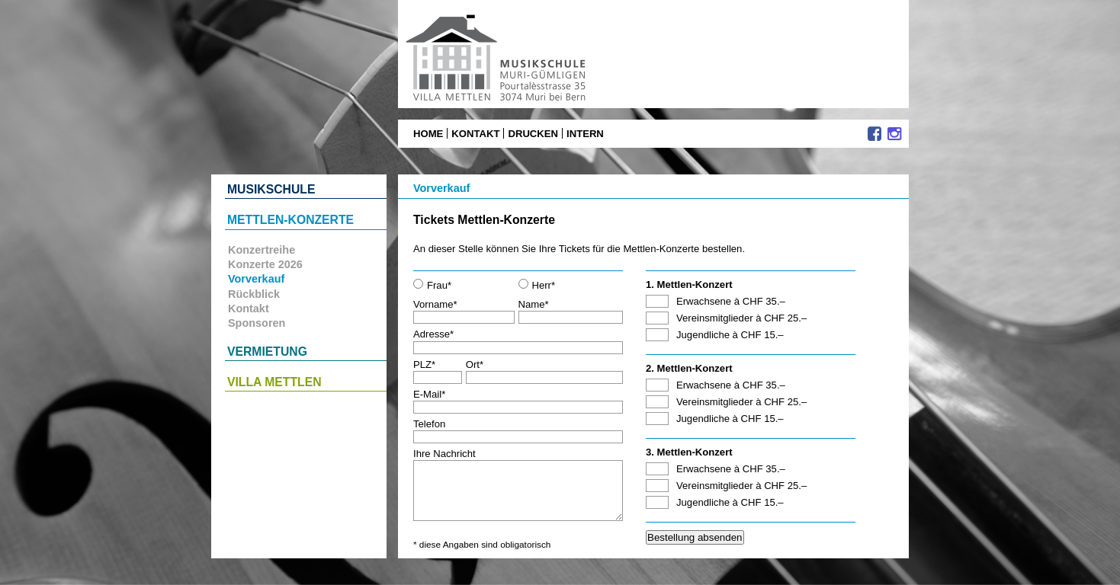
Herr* (537, 285)
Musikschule (271, 189)
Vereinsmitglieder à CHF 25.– (741, 318)
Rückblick (254, 294)
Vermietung (267, 351)
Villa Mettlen (274, 382)
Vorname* (464, 311)
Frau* (432, 285)
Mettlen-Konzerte (290, 219)
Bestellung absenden (695, 537)
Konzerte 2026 (265, 264)
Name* (571, 311)
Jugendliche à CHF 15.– (730, 334)
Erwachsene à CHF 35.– (730, 301)
